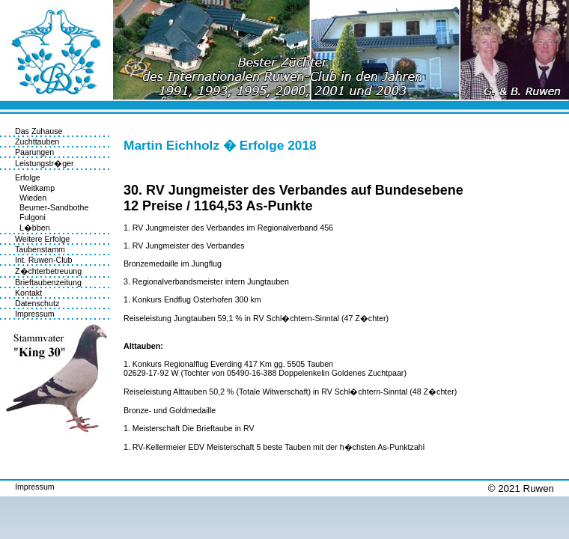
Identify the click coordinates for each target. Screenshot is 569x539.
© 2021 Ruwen (521, 488)
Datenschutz (37, 303)
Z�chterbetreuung (48, 271)
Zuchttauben (37, 141)
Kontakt (28, 292)
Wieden (30, 197)
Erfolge (27, 177)
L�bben (32, 227)
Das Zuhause (38, 131)
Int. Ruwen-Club (43, 259)
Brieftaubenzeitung (48, 282)
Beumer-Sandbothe (51, 207)
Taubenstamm (40, 249)
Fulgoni (30, 217)
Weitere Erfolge (42, 238)
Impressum (35, 313)
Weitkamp (35, 187)
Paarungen (34, 151)
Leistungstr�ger (44, 163)
